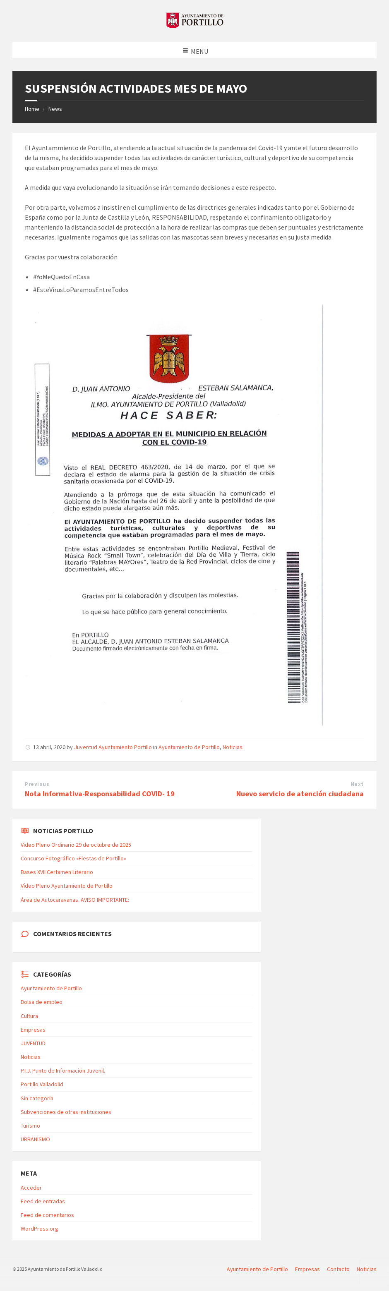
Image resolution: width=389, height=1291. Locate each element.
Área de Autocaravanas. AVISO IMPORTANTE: (75, 899)
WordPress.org (39, 1228)
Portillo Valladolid (42, 1084)
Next (357, 784)
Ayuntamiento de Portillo (189, 747)
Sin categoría (37, 1098)
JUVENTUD (33, 1043)
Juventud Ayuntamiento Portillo (113, 747)
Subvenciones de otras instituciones (66, 1112)
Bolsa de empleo (41, 1002)
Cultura (29, 1016)
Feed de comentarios (47, 1215)
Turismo (30, 1125)
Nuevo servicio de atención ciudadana (300, 793)
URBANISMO (35, 1139)
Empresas (33, 1029)
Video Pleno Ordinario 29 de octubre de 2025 (76, 844)
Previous (37, 784)
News (55, 109)
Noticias (233, 747)
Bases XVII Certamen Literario (57, 872)
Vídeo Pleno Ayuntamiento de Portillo (67, 885)
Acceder (31, 1187)
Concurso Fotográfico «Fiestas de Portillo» (73, 858)
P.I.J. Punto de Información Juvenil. (63, 1070)
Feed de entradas (43, 1201)
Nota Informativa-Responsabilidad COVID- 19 (100, 793)
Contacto (338, 1269)
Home (32, 109)
